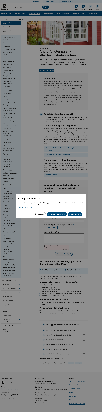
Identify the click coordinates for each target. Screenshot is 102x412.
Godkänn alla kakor (75, 214)
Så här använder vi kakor (25, 207)
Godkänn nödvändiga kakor (57, 214)
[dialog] (51, 206)
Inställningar (40, 214)
